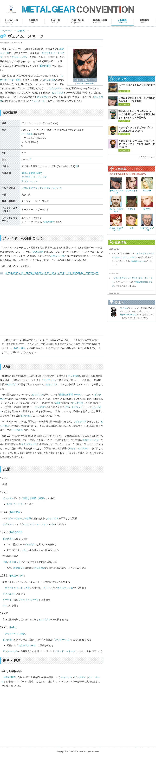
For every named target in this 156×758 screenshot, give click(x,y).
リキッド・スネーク (28, 599)
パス (52, 524)
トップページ (6, 31)
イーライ (7, 599)
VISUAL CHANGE (85, 83)
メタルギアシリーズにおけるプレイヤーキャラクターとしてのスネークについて (51, 273)
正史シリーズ (57, 256)
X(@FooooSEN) (127, 314)
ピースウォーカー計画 (19, 518)
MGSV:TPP (49, 222)
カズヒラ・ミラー (92, 440)
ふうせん (124, 308)
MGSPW (15, 512)
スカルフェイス (29, 444)
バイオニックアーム (79, 448)
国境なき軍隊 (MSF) (31, 173)
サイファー (49, 380)
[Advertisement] (51, 306)
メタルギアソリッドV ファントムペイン (41, 188)
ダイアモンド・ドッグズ (33, 177)
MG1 (13, 627)
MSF (58, 403)
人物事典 (21, 31)
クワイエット (9, 593)
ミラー (46, 588)
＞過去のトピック (146, 157)
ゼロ (66, 407)
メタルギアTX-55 (26, 645)
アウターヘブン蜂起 (15, 633)
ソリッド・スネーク (65, 651)
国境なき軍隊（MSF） (70, 394)
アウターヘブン (19, 57)
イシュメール (38, 101)
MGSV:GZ (16, 532)
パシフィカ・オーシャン (35, 524)
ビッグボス (49, 80)
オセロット (77, 407)
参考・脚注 (19, 348)
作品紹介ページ (138, 261)
